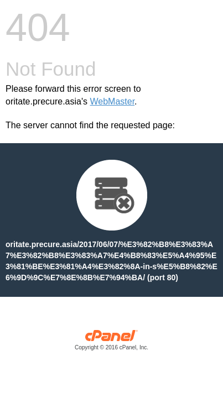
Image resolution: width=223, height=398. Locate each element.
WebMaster (112, 101)
